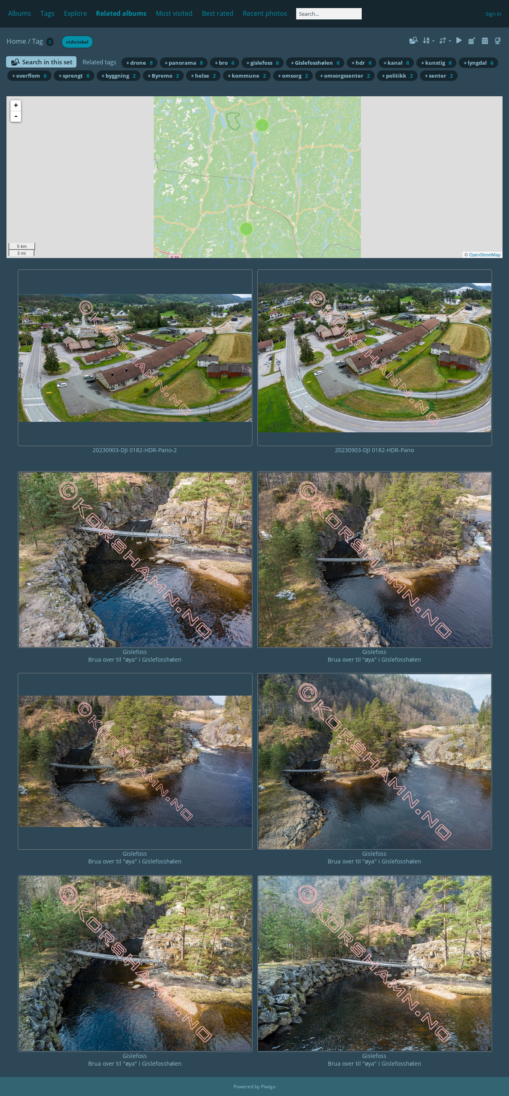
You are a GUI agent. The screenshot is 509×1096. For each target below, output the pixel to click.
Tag (37, 41)
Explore (75, 13)
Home (16, 41)
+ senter (439, 75)
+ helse (203, 75)
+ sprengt (74, 75)
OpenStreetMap (485, 254)
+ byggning (119, 75)
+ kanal (396, 62)
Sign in (493, 13)
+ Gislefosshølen (315, 62)
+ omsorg (293, 75)
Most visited (174, 13)
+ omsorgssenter (345, 75)
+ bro (224, 62)
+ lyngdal (478, 62)
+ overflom (29, 75)
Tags (47, 13)
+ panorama (184, 62)
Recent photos (265, 13)
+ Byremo (163, 75)
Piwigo (268, 1086)
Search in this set (47, 62)
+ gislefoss (262, 62)
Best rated (217, 13)
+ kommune (247, 75)
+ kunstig (436, 62)
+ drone (139, 62)
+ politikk (397, 75)
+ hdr (361, 62)
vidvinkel (77, 41)
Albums (19, 13)
